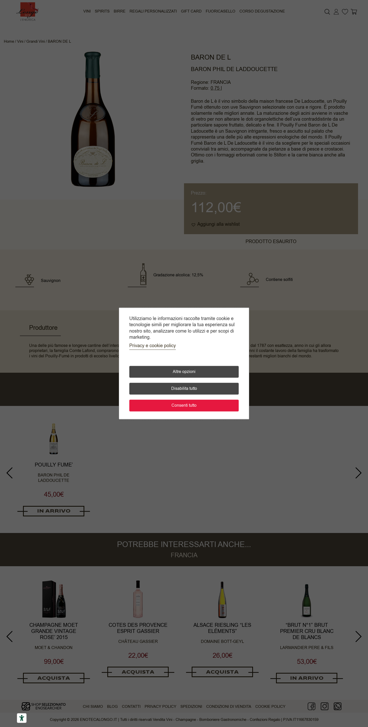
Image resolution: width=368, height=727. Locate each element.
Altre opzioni (184, 372)
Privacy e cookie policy (152, 346)
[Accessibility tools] (22, 718)
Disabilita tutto (184, 389)
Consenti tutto (184, 405)
